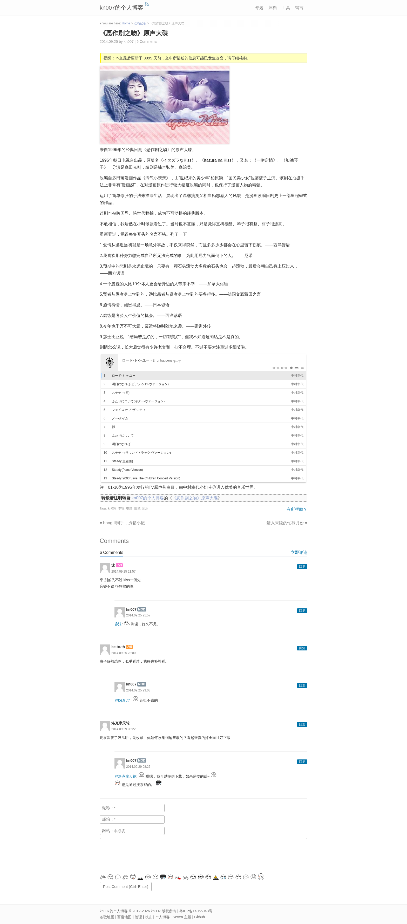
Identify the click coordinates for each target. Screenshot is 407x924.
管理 (138, 917)
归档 (272, 7)
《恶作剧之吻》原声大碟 (134, 33)
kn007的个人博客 (122, 7)
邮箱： (108, 819)
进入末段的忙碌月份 (285, 523)
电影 (129, 508)
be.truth (118, 647)
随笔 (137, 508)
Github (199, 917)
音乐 (145, 508)
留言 (299, 7)
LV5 (129, 647)
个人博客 (162, 917)
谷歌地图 (107, 917)
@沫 (118, 624)
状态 (148, 917)
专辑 (121, 508)
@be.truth (122, 700)
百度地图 (124, 917)
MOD (141, 609)
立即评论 (299, 552)
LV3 (119, 565)
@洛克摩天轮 (125, 776)
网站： (108, 830)
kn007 (112, 508)
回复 (302, 566)
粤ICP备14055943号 (196, 911)
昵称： (108, 808)
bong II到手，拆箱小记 (124, 523)
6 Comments (147, 41)
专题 (259, 7)
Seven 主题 (182, 917)
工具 (286, 7)
